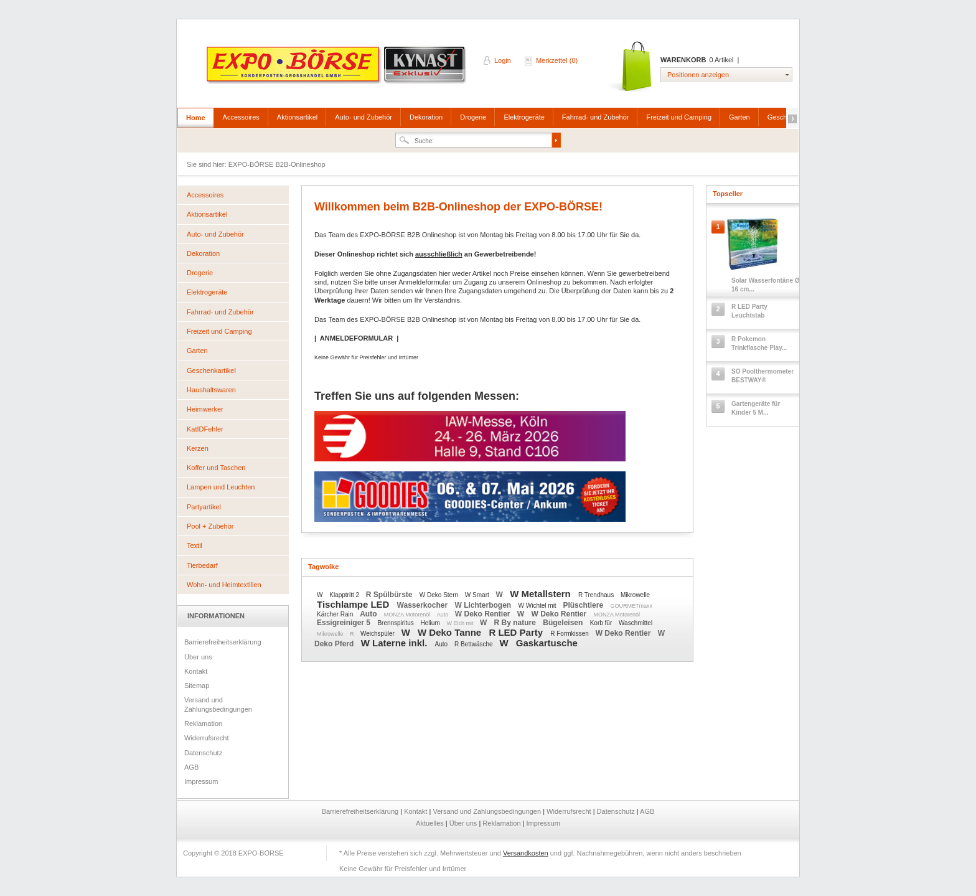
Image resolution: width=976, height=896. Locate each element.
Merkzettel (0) (557, 60)
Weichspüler (378, 633)
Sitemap (196, 685)
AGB (191, 767)
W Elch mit (460, 623)
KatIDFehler (205, 429)
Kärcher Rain (336, 614)
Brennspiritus (396, 623)
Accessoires (241, 117)
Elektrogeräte (524, 117)
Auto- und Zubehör (363, 117)
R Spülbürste (390, 594)
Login (502, 60)
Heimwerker (205, 409)
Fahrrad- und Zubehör (595, 117)
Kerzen (198, 448)
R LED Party (517, 632)
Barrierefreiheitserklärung (222, 642)
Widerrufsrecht (206, 738)
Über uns (198, 657)
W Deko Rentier (483, 614)
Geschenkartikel (211, 370)
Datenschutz (203, 753)
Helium (431, 623)
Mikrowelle (635, 595)
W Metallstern (541, 593)
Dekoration (426, 117)
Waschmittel (635, 623)
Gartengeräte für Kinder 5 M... (755, 408)
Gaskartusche (547, 643)
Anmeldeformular (424, 282)
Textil (194, 545)
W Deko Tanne (451, 632)
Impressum (201, 781)
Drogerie (473, 117)
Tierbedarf (202, 565)
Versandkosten (525, 853)
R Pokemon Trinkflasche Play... (759, 343)
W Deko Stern (440, 595)
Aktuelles (431, 823)
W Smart (478, 595)
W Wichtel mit (538, 605)
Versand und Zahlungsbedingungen (218, 704)
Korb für (602, 623)
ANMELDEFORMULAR (356, 338)
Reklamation (203, 723)
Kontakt (195, 671)
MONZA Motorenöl (408, 614)
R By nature (516, 622)
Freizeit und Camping (678, 117)
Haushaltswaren (211, 390)
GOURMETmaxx (631, 606)
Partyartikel (204, 507)
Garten (739, 117)
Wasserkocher (423, 605)
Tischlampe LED (354, 604)
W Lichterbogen (484, 605)
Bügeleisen (563, 622)
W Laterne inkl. (395, 643)
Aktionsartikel (297, 117)
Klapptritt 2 (345, 595)
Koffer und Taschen (216, 467)
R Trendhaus (597, 595)
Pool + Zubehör (210, 526)
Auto (369, 614)
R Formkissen (570, 633)
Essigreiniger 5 (344, 622)
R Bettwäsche (474, 644)
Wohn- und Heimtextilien (224, 584)
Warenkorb (630, 67)
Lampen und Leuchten (221, 487)
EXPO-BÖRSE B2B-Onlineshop (337, 69)
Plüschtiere (584, 605)
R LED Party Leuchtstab (749, 311)
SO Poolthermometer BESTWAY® (762, 376)
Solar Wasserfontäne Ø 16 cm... (765, 285)
